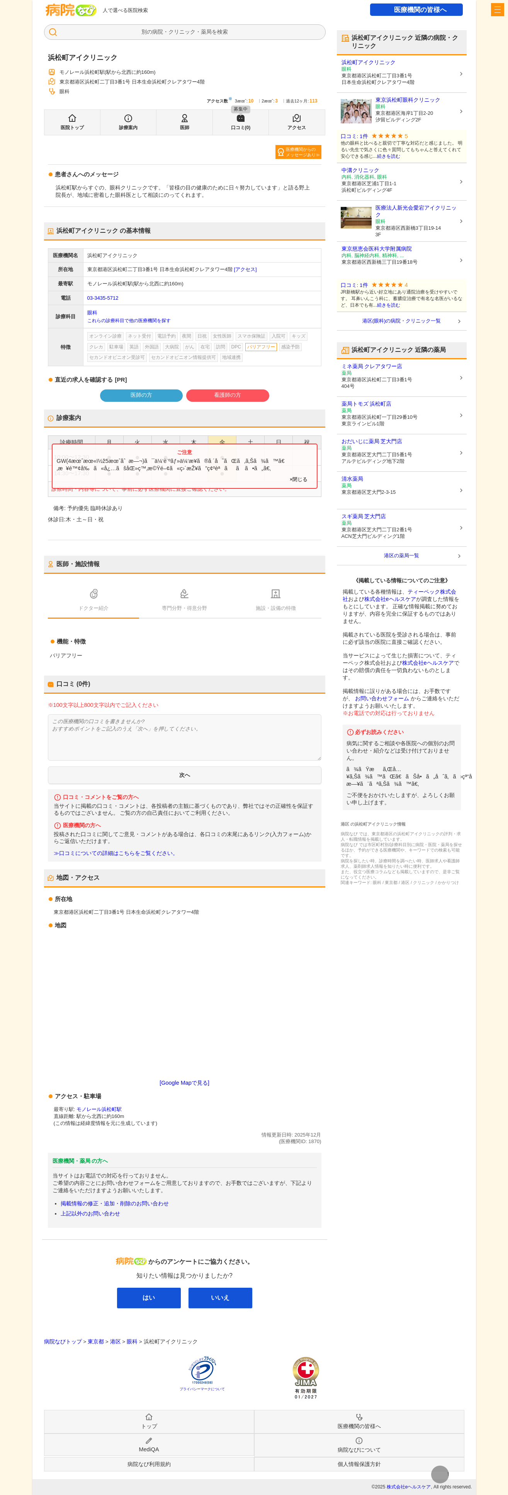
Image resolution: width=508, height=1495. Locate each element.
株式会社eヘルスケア (390, 599)
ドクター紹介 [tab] (93, 608)
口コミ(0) (241, 127)
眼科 (92, 313)
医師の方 (141, 395)
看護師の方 (227, 395)
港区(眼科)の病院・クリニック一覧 (401, 321)
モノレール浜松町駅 (99, 1109)
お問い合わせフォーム (382, 698)
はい (149, 1297)
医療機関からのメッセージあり (301, 152)
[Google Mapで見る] (184, 1083)
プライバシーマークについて (202, 1389)
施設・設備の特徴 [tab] (276, 608)
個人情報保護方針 (359, 1464)
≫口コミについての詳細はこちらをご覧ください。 (116, 853)
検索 (222, 32)
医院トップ (72, 127)
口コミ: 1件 (354, 136)
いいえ (220, 1297)
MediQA (149, 1449)
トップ (149, 1426)
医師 (184, 127)
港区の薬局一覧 (401, 555)
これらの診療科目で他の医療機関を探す (129, 320)
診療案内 (128, 127)
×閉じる (299, 479)
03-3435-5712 (103, 298)
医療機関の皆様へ (420, 10)
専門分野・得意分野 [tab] (184, 608)
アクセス (296, 127)
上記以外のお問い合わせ (90, 1213)
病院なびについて (359, 1450)
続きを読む (388, 156)
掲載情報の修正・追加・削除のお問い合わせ (115, 1203)
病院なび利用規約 (149, 1464)
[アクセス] (245, 269)
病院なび (71, 9)
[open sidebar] (497, 9)
